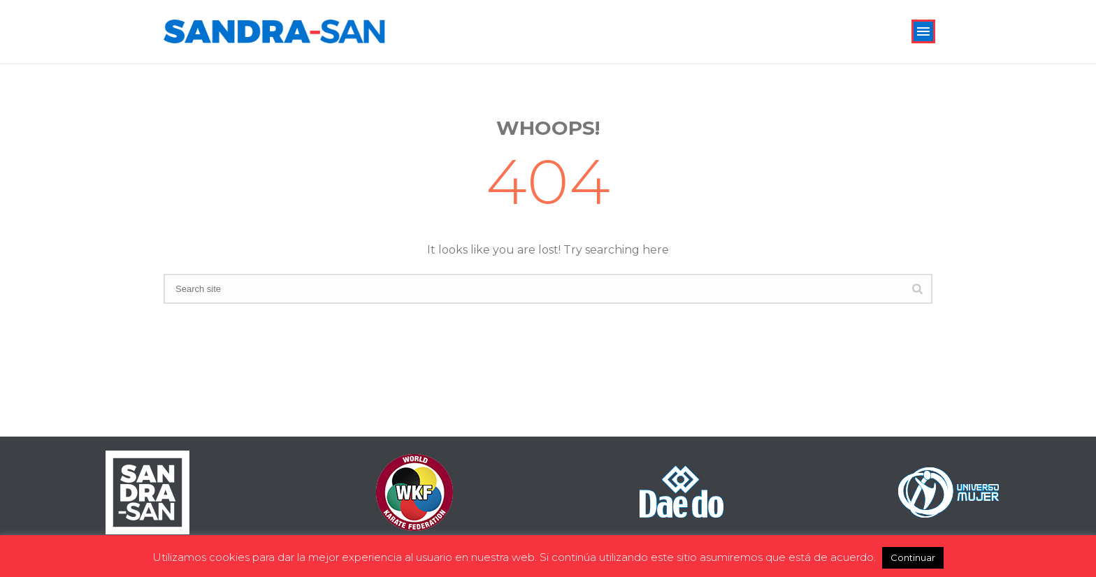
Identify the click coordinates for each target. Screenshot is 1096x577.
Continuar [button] (913, 557)
